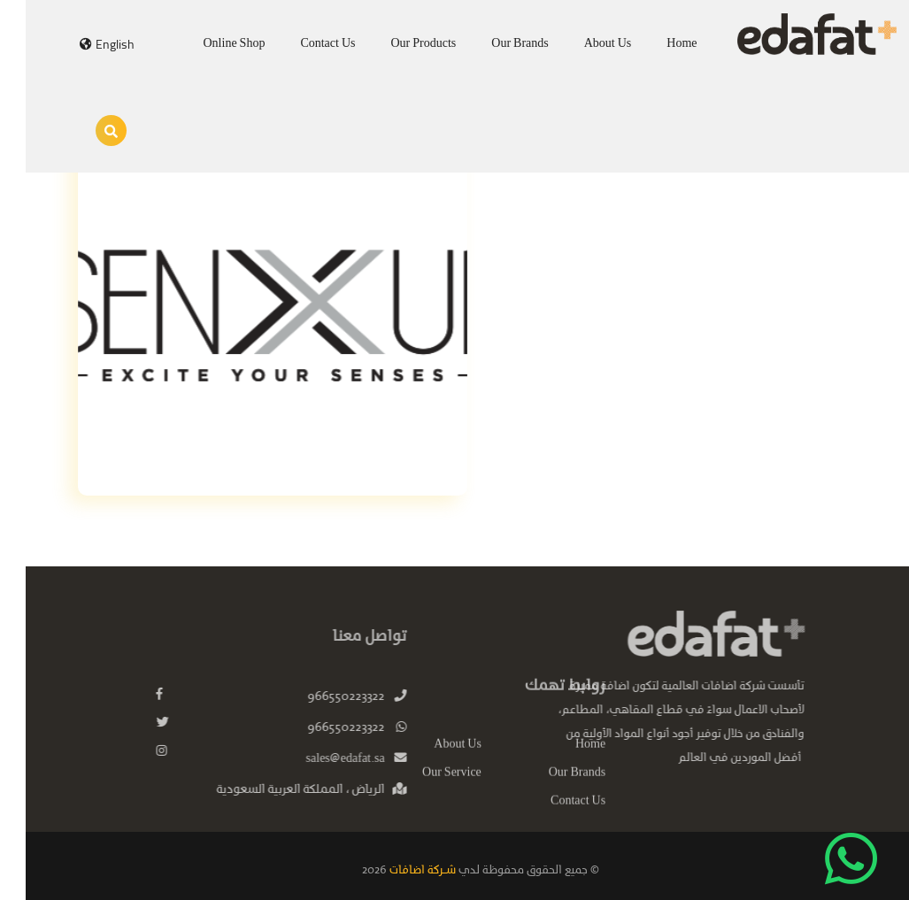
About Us (582, 43)
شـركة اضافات (395, 870)
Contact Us (301, 43)
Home (656, 43)
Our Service (426, 787)
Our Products (398, 43)
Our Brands (494, 43)
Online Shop (209, 43)
